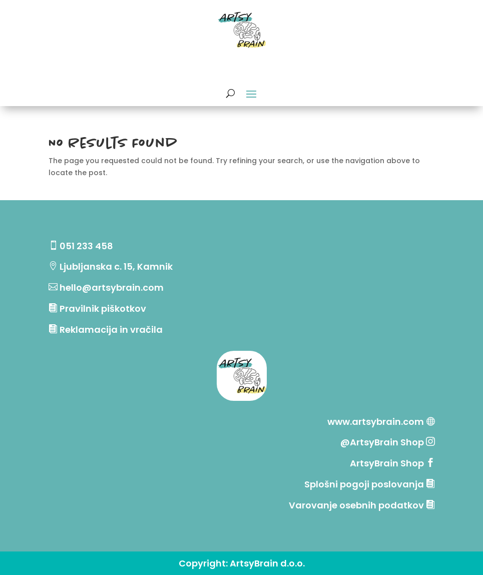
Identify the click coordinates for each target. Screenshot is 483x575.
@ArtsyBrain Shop (383, 442)
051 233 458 (86, 246)
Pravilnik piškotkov (103, 308)
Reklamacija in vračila (111, 329)
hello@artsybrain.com (112, 287)
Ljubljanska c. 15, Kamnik (116, 266)
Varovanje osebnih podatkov (356, 505)
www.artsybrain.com (375, 421)
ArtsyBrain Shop (387, 463)
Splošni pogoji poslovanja (364, 484)
